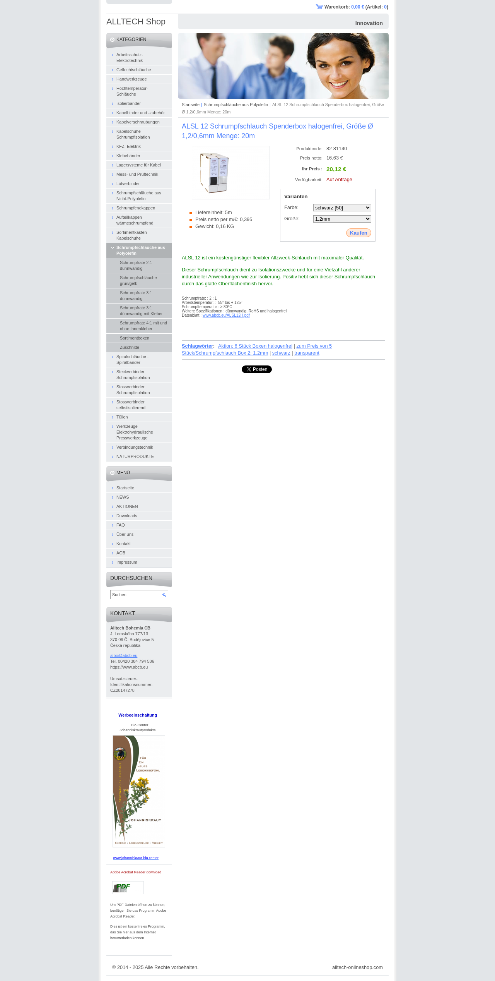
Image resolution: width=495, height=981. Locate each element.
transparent (306, 353)
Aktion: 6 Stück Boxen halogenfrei (255, 346)
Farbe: (291, 207)
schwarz (281, 353)
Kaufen (358, 233)
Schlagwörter (197, 346)
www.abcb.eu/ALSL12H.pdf (226, 315)
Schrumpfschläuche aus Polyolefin (236, 104)
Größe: (292, 218)
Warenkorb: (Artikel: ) (356, 7)
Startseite (191, 104)
